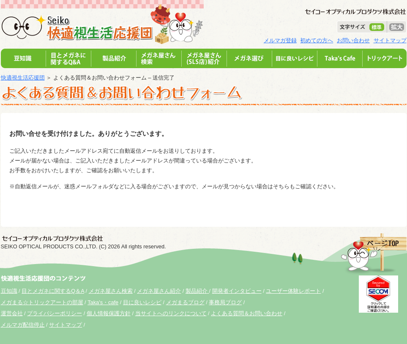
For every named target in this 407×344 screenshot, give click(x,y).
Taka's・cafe (102, 302)
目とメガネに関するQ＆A (53, 291)
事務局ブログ (225, 302)
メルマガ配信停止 (23, 325)
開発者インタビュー (237, 291)
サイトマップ (390, 40)
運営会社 (12, 313)
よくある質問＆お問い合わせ (246, 313)
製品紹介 (197, 291)
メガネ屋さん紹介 (159, 291)
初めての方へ (316, 40)
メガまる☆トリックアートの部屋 (42, 302)
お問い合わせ (353, 40)
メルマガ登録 (280, 40)
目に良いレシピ (142, 302)
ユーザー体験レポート (293, 291)
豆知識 (9, 291)
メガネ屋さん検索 (111, 291)
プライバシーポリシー (54, 313)
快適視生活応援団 (23, 77)
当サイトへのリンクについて (171, 313)
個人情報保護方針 (109, 313)
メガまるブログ (185, 302)
